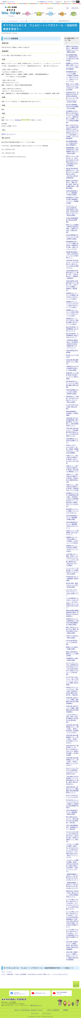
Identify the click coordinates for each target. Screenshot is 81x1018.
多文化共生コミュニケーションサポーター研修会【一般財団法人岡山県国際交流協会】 (72, 803)
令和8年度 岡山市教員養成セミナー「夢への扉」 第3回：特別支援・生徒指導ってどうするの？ (72, 728)
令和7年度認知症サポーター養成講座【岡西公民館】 (72, 812)
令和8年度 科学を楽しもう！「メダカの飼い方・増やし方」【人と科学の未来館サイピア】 (72, 264)
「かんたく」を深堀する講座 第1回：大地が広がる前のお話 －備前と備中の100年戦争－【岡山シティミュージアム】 (72, 865)
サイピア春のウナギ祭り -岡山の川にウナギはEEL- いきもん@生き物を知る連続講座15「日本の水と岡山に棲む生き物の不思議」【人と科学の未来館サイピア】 (72, 919)
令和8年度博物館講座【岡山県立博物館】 (72, 220)
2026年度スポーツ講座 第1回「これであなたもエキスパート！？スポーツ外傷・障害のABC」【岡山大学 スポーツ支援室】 (72, 560)
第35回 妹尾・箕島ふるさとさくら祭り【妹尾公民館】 (72, 585)
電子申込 (22, 120)
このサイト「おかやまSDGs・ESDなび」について (28, 1010)
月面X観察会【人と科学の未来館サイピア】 (72, 440)
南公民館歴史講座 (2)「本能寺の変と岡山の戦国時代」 (72, 143)
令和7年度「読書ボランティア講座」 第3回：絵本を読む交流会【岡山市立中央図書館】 (72, 945)
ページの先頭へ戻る (76, 985)
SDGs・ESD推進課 (20, 974)
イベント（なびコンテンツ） (60, 974)
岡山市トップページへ (8, 1)
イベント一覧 (23, 21)
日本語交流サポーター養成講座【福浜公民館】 (72, 578)
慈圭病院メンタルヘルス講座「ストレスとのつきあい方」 (72, 511)
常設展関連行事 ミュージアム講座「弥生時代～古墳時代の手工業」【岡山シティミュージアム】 (72, 245)
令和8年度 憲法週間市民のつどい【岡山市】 (72, 361)
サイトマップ (35, 1013)
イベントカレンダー (12, 21)
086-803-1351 (9, 1005)
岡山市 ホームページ (8, 134)
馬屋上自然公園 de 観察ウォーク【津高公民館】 (72, 653)
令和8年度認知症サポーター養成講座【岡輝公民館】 (72, 517)
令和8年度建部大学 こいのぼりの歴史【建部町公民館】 (72, 391)
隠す (67, 42)
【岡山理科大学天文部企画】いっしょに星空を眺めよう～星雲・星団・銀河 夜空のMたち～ (72, 780)
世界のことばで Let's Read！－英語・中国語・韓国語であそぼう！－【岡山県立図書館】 (72, 449)
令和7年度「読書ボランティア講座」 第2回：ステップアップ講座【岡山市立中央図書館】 (72, 955)
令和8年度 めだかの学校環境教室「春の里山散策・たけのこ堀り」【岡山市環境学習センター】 (72, 421)
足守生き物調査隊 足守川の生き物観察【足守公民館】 (72, 106)
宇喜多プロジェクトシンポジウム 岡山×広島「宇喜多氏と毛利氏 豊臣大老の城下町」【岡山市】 (72, 691)
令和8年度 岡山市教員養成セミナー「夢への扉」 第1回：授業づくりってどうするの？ (72, 761)
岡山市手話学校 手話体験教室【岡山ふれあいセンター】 (72, 335)
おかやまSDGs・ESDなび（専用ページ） (39, 974)
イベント (9, 971)
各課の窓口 (10, 974)
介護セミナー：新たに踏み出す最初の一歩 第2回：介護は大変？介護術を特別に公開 (72, 478)
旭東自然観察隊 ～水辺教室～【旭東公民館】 (72, 413)
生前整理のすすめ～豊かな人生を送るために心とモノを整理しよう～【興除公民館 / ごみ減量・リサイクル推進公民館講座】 (72, 117)
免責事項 (65, 1010)
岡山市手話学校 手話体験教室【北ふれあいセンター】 (72, 328)
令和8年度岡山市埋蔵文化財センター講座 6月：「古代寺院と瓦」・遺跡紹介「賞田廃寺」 (72, 274)
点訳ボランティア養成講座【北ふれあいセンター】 (72, 532)
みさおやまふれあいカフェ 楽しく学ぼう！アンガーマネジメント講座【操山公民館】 (72, 680)
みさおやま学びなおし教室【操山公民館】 (72, 406)
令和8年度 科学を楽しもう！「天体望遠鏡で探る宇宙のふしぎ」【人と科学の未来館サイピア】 (72, 432)
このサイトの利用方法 (53, 1010)
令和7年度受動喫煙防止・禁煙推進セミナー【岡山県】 (72, 827)
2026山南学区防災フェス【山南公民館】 (72, 642)
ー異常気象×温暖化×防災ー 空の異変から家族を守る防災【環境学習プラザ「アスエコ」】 (72, 344)
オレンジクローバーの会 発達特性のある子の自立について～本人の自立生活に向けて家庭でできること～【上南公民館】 (72, 668)
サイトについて (46, 1013)
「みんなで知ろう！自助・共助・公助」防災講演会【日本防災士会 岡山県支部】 (72, 718)
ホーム (3, 21)
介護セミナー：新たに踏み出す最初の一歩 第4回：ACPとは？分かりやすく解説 (72, 459)
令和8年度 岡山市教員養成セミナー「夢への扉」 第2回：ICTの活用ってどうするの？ (72, 739)
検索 (67, 8)
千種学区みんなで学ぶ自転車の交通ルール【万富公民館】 (72, 368)
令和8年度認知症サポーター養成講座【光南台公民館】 (72, 192)
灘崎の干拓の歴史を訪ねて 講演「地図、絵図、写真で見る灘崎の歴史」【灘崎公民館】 (72, 184)
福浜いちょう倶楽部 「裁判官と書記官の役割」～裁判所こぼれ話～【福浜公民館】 (73, 228)
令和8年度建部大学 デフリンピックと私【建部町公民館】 (72, 236)
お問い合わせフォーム (36, 1005)
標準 (74, 1)
